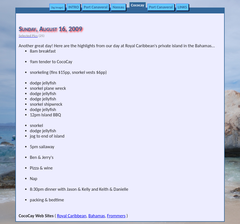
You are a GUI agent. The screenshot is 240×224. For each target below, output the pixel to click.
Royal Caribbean (71, 215)
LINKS (182, 7)
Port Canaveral (95, 7)
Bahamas (96, 215)
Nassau (118, 7)
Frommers (116, 215)
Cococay (137, 5)
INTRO (73, 7)
